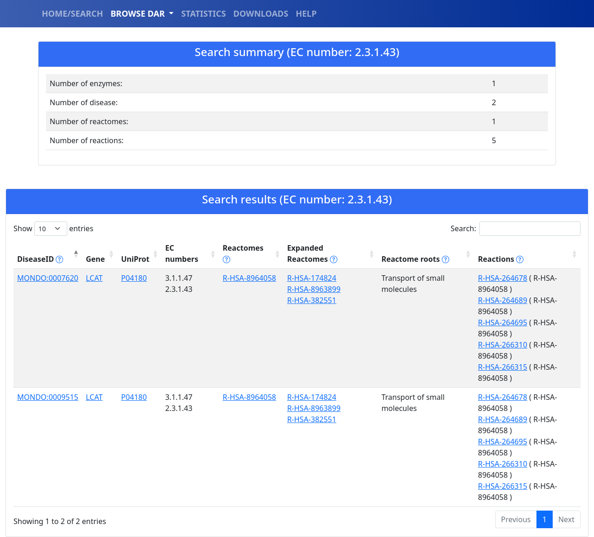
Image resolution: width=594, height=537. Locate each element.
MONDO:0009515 (47, 397)
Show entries (53, 228)
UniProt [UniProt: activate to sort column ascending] (135, 259)
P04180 (134, 278)
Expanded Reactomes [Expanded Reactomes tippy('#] (312, 253)
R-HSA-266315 (502, 367)
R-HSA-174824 (311, 278)
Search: (516, 228)
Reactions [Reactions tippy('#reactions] (500, 259)
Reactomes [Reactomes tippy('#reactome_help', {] (243, 253)
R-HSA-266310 (502, 345)
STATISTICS (203, 13)
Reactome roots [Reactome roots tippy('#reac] (415, 259)
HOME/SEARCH (72, 13)
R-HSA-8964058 (249, 278)
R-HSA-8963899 (314, 289)
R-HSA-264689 (502, 300)
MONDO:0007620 (47, 278)
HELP (306, 13)
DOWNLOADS (260, 13)
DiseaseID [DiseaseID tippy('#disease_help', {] (40, 259)
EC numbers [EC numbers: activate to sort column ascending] (181, 253)
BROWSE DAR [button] (138, 13)
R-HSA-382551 (311, 300)
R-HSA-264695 (502, 322)
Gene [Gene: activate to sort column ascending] (95, 259)
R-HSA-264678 (502, 278)
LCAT (94, 278)
